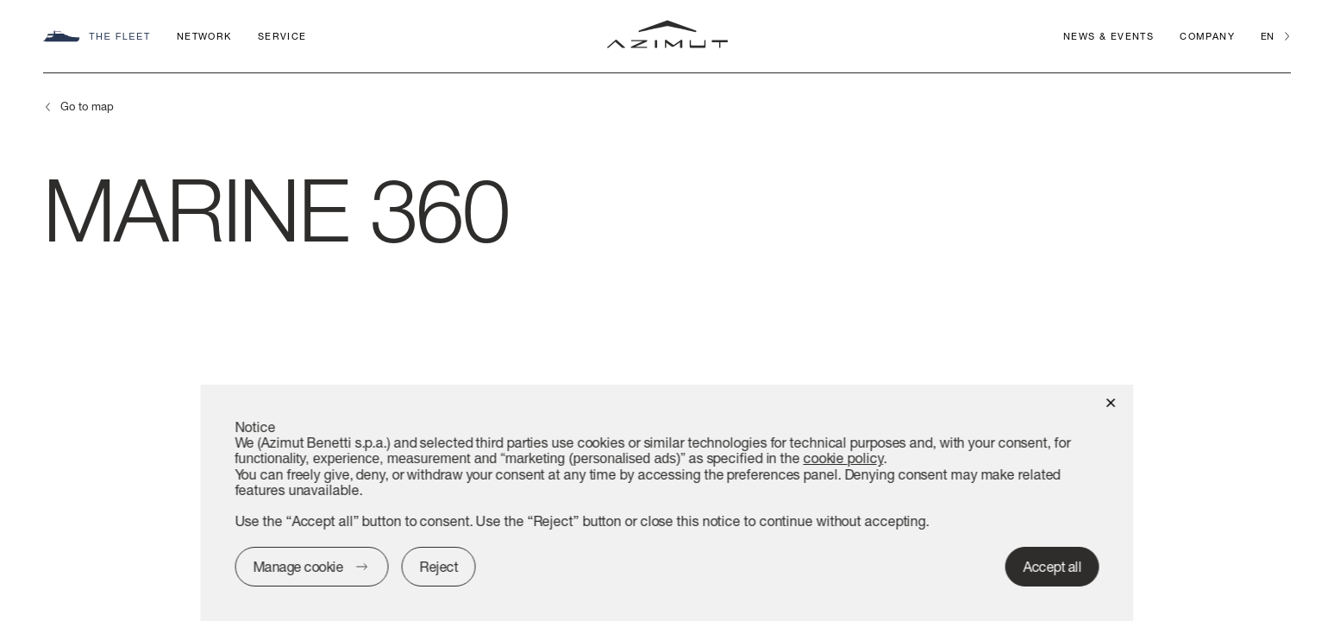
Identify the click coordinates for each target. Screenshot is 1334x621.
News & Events (1108, 35)
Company (1207, 35)
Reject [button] (439, 566)
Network (204, 35)
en (1267, 35)
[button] (1111, 401)
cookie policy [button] (843, 457)
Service (282, 35)
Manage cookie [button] (298, 566)
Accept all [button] (1052, 566)
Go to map (87, 106)
